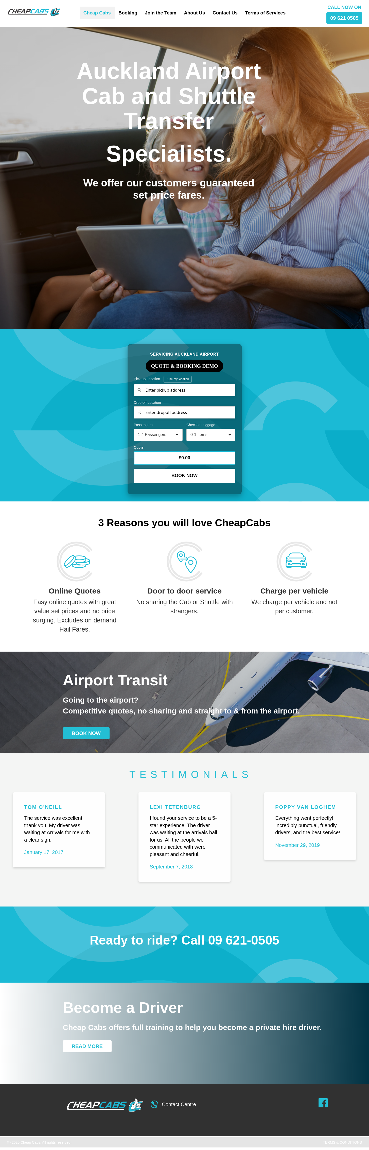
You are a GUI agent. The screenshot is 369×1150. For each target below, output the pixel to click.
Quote (139, 447)
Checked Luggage (200, 425)
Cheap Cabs (97, 12)
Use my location (178, 379)
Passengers (143, 425)
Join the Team (160, 12)
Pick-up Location (163, 379)
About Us (194, 12)
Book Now (184, 475)
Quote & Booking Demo (184, 366)
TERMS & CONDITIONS (342, 1142)
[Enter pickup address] (184, 390)
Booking (127, 12)
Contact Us (225, 12)
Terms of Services (265, 12)
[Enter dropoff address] (184, 412)
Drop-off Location (147, 402)
